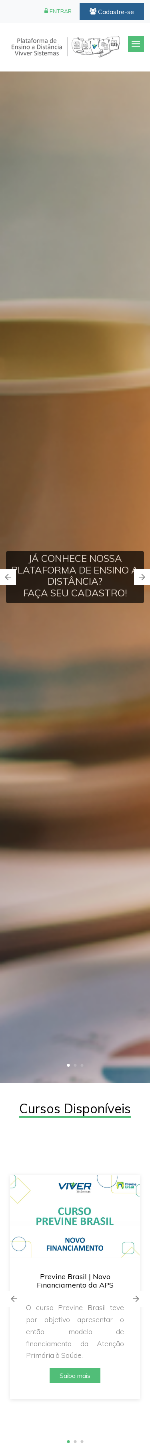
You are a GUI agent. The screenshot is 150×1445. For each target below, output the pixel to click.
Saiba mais (75, 1376)
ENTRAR (58, 11)
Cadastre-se (112, 12)
